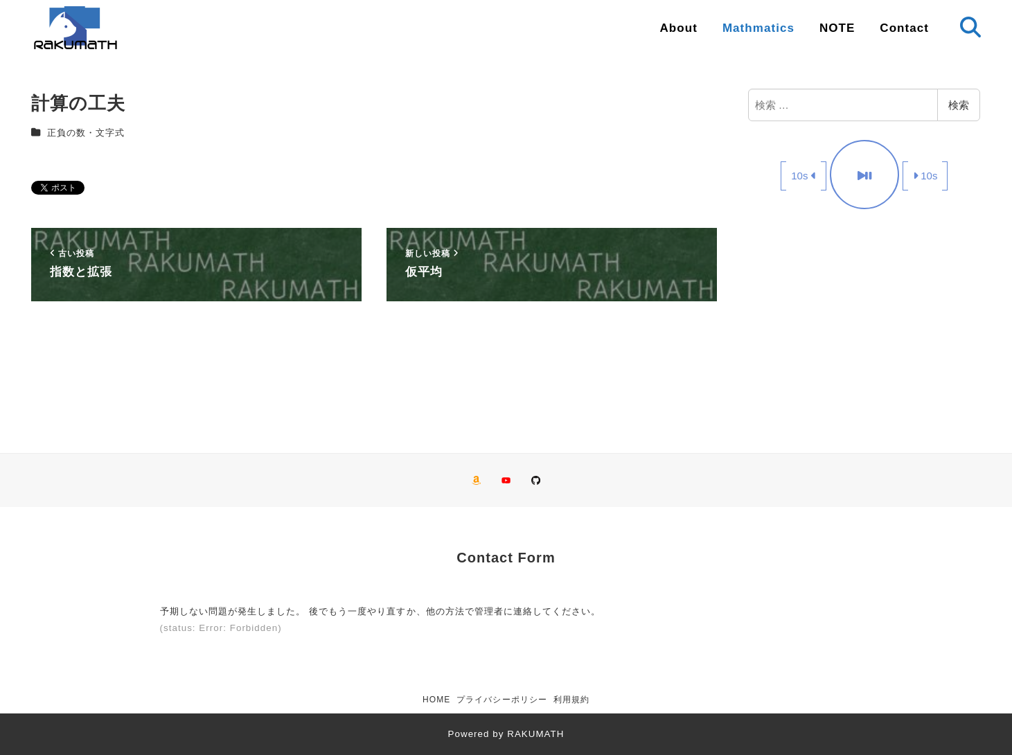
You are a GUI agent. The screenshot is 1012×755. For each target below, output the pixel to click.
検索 (958, 105)
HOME (436, 699)
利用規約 (571, 699)
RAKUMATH (535, 734)
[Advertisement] (864, 325)
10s (803, 175)
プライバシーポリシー (501, 699)
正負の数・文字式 (86, 132)
